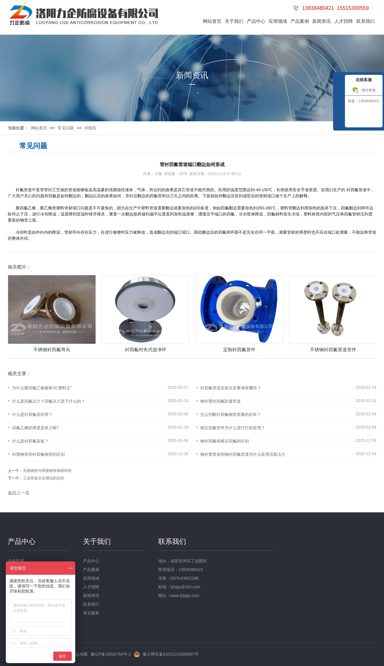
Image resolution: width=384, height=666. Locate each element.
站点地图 (79, 654)
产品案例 (300, 21)
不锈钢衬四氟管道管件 (333, 349)
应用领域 (278, 21)
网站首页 (212, 21)
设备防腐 (16, 561)
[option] (49, 314)
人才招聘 (343, 21)
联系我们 (365, 21)
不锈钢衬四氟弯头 (51, 349)
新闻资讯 (321, 21)
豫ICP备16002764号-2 (111, 654)
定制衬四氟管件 (239, 349)
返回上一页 (19, 492)
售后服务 (91, 613)
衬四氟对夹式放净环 (145, 349)
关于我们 (234, 21)
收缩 (338, 105)
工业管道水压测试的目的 (43, 478)
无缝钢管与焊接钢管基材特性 (47, 470)
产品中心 (256, 21)
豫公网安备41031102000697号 (171, 654)
